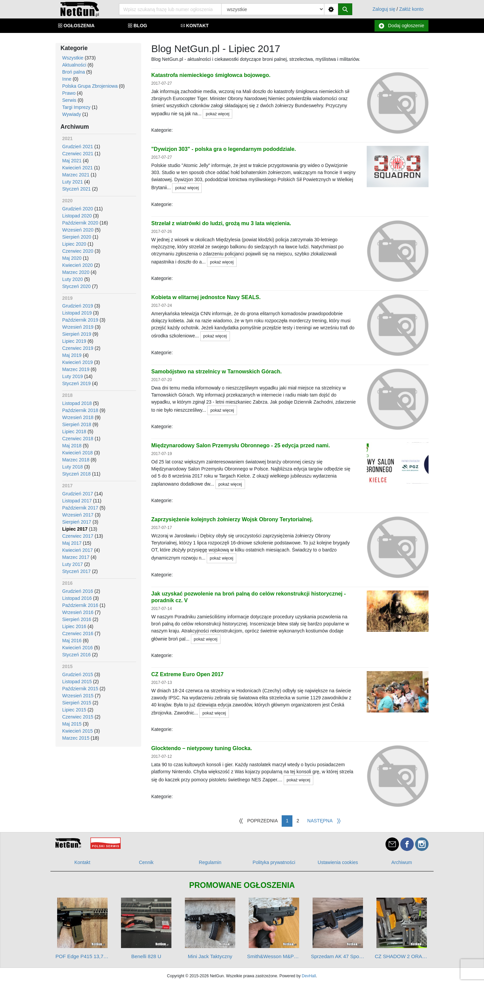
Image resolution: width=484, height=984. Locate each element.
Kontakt (82, 862)
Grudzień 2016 (77, 591)
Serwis (69, 100)
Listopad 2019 (77, 313)
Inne (66, 79)
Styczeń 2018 (76, 474)
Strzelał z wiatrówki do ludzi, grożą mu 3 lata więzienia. (221, 223)
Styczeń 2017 (76, 571)
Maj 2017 (72, 543)
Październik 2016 (80, 605)
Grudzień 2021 (77, 146)
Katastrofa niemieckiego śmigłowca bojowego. (211, 75)
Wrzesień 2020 (77, 230)
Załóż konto (411, 9)
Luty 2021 (72, 181)
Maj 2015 (72, 724)
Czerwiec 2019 (77, 348)
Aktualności (74, 65)
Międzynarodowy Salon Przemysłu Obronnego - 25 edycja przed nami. (240, 445)
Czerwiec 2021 (77, 153)
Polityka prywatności (274, 862)
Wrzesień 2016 (77, 612)
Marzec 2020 (75, 272)
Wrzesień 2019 (77, 327)
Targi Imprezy (76, 107)
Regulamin (210, 862)
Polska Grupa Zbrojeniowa (90, 86)
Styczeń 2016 (76, 654)
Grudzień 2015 (77, 674)
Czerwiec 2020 (77, 251)
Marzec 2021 (75, 174)
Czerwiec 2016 (77, 633)
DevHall (309, 976)
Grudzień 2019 (77, 306)
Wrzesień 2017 (77, 515)
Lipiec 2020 (74, 244)
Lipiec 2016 (74, 626)
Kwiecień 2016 (77, 647)
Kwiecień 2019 (77, 362)
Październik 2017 (80, 507)
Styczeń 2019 (76, 383)
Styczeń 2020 (76, 286)
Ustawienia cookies (338, 862)
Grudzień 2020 (77, 208)
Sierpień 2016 (76, 619)
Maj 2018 (72, 445)
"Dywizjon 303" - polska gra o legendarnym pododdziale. (223, 149)
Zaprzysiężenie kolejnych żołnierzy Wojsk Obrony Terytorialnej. (232, 519)
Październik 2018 (80, 410)
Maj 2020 (72, 258)
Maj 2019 (72, 355)
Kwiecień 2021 (77, 167)
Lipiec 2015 (74, 709)
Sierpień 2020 (76, 237)
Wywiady (71, 114)
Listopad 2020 (77, 215)
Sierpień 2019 (76, 334)
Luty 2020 (72, 279)
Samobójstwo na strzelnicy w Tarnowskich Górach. (216, 371)
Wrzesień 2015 (77, 695)
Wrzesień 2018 (77, 417)
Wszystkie (72, 57)
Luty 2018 (72, 466)
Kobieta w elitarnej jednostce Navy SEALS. (205, 297)
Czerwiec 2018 (77, 438)
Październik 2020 (80, 223)
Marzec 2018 (75, 459)
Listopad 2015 (77, 681)
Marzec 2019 (75, 369)
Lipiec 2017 (75, 529)
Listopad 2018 (77, 403)
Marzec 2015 (75, 738)
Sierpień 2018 (76, 424)
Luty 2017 (72, 564)
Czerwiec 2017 (77, 536)
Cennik (146, 862)
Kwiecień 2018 (77, 452)
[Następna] (324, 821)
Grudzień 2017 (77, 493)
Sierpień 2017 (76, 522)
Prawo (69, 93)
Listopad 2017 (77, 500)
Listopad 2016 (77, 598)
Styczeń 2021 (76, 189)
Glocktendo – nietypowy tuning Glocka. (201, 748)
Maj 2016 (72, 640)
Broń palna (73, 72)
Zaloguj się (383, 9)
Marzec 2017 (75, 557)
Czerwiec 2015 (77, 717)
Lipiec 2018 (74, 431)
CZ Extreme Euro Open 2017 (187, 674)
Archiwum (401, 862)
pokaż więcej (217, 114)
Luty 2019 (72, 376)
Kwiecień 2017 (77, 550)
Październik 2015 (80, 688)
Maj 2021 (72, 160)
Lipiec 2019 (74, 341)
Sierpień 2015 (76, 702)
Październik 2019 (80, 320)
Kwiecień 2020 (77, 265)
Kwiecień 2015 (77, 731)
